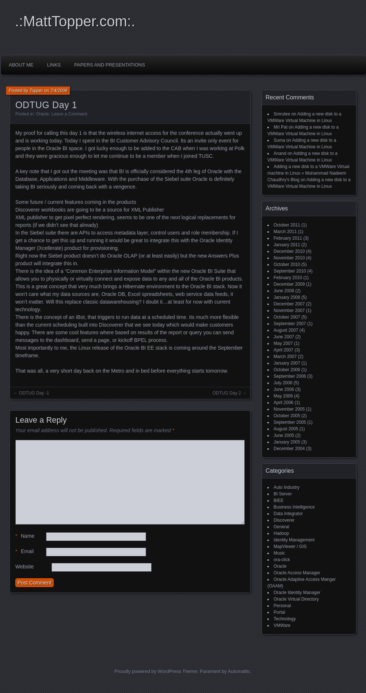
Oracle (42, 114)
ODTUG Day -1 (34, 393)
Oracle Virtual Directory (296, 599)
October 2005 (287, 415)
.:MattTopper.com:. (75, 21)
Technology (285, 618)
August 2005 (286, 428)
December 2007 (289, 303)
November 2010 (289, 257)
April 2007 (283, 350)
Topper (36, 90)
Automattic (239, 671)
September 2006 (290, 376)
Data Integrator (288, 513)
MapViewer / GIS (290, 546)
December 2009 (289, 284)
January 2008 (287, 297)
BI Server (283, 493)
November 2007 (289, 310)
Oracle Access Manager (297, 572)
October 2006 (287, 369)
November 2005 (289, 409)
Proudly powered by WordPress (147, 671)
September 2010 (290, 271)
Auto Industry (287, 487)
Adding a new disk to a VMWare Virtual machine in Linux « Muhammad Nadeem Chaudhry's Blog (308, 173)
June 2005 (284, 435)
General (281, 526)
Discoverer (284, 520)
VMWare (282, 625)
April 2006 (283, 402)
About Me (21, 65)
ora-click (282, 559)
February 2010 (288, 277)
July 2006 (283, 382)
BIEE (278, 500)
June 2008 (284, 290)
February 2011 (288, 238)
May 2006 (283, 396)
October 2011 (287, 225)
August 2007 (286, 330)
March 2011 (285, 231)
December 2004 (289, 448)
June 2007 (284, 336)
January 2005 (287, 442)
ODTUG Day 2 (227, 393)
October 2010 (287, 264)
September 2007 (290, 323)
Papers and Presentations (109, 65)
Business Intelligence (294, 507)
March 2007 (285, 356)
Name (24, 536)
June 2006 (284, 389)
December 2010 (289, 251)
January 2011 (287, 244)
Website (24, 567)
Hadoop (281, 533)
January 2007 (287, 363)
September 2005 (290, 422)
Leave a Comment (69, 114)
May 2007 (283, 343)
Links (54, 65)
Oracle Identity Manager (297, 592)
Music (279, 553)
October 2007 (287, 317)
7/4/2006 (59, 90)
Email (24, 551)
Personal (282, 605)
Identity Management (294, 539)
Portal (279, 612)
